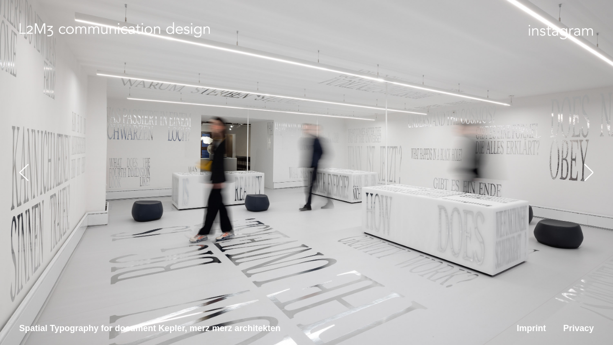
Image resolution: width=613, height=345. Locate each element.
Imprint (531, 328)
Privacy (578, 328)
